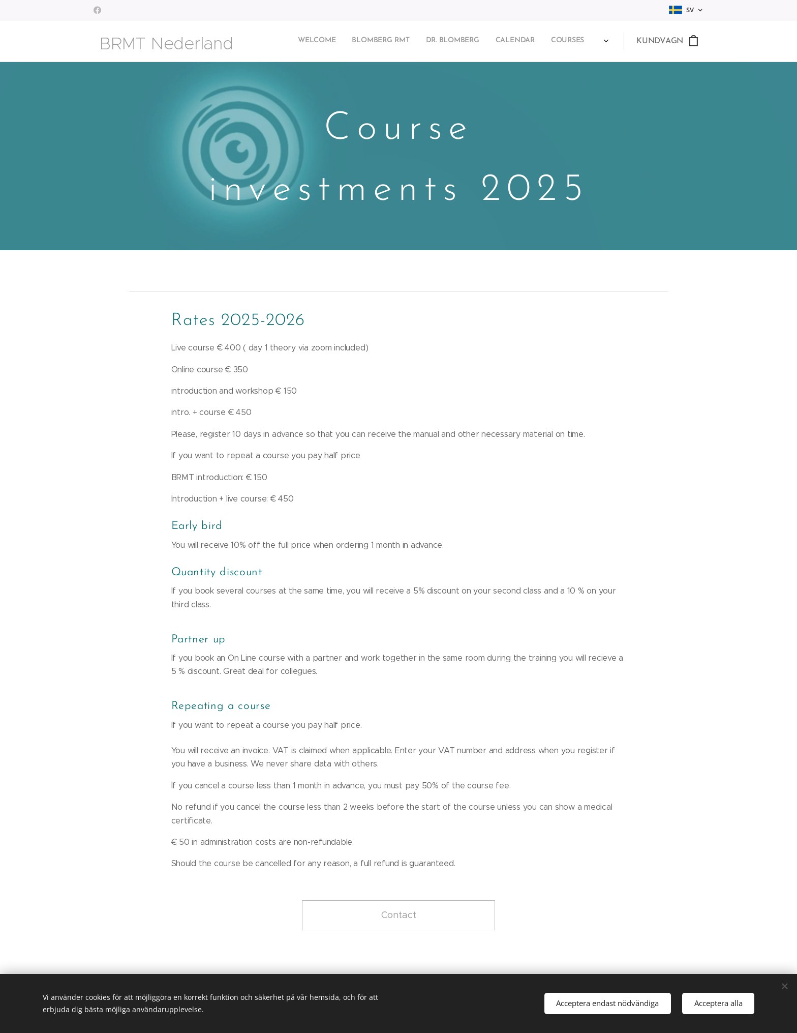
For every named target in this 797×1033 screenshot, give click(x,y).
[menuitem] (396, 41)
